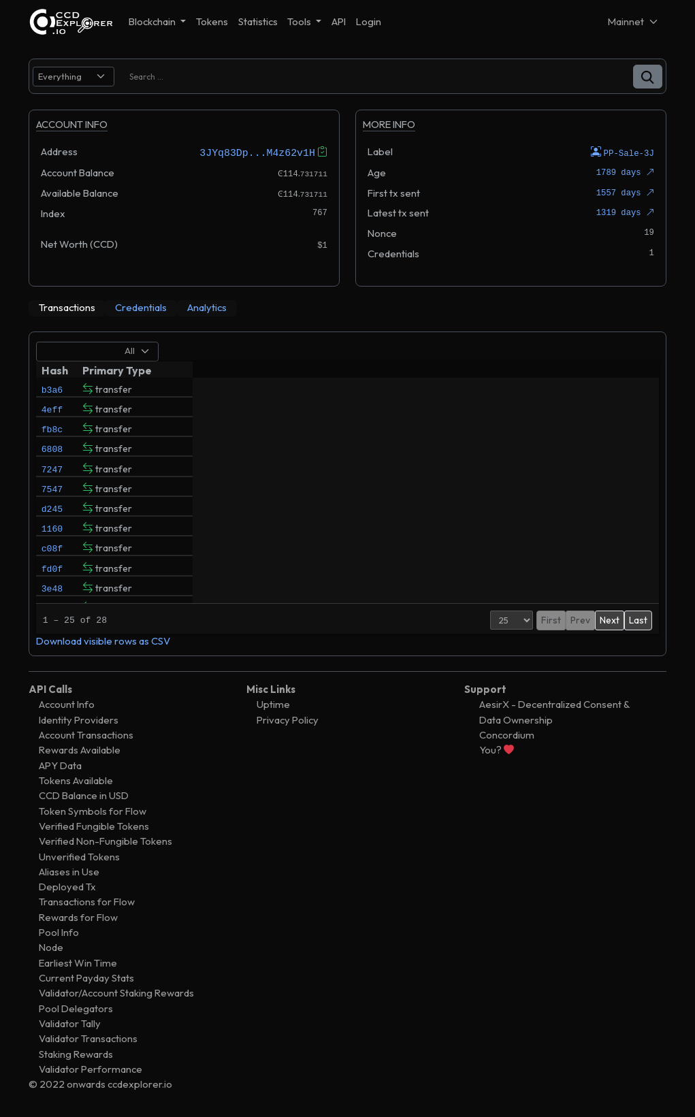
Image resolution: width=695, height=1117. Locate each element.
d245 (52, 527)
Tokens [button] (212, 21)
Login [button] (368, 21)
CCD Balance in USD (84, 795)
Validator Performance (90, 1068)
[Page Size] (483, 619)
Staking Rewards (76, 1053)
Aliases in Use (69, 870)
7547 (52, 504)
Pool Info (59, 932)
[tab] (67, 308)
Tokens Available (76, 779)
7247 (52, 481)
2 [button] (587, 619)
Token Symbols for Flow (92, 810)
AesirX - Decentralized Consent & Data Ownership (554, 712)
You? (496, 749)
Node (51, 947)
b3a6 (52, 389)
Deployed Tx (67, 886)
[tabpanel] (348, 493)
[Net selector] (633, 21)
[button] (647, 76)
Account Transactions (86, 734)
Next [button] (609, 619)
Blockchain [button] (153, 21)
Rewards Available (79, 749)
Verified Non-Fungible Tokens (105, 841)
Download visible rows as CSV (103, 640)
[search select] (73, 76)
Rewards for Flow (78, 916)
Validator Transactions (88, 1038)
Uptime (273, 704)
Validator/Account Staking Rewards (116, 992)
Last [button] (638, 619)
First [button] (523, 619)
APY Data (60, 764)
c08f (52, 574)
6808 (52, 458)
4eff (52, 412)
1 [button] (573, 619)
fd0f (52, 597)
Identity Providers (78, 719)
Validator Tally (70, 1022)
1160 (52, 551)
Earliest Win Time (78, 962)
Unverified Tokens (79, 855)
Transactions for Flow (87, 901)
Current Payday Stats (86, 977)
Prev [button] (552, 619)
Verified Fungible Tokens (94, 825)
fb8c (52, 435)
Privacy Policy (288, 719)
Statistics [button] (258, 21)
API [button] (339, 21)
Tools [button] (300, 21)
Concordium (506, 734)
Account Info (67, 704)
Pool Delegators (76, 1007)
